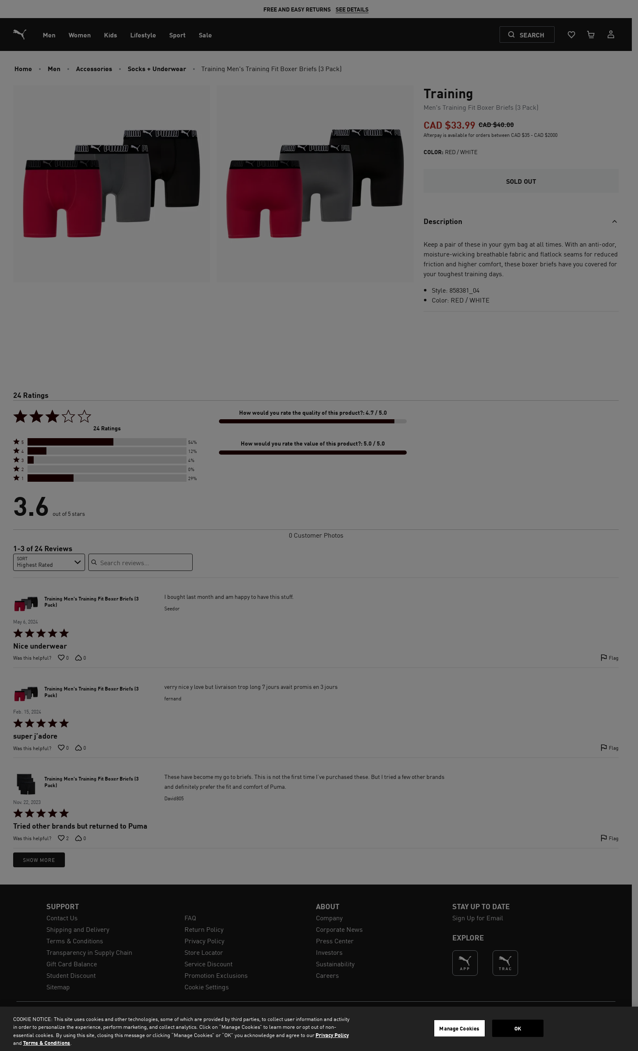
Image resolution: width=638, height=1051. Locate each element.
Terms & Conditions (46, 1042)
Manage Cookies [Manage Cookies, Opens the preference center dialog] (459, 1028)
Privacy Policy (332, 1035)
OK (517, 1028)
